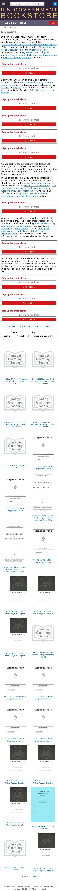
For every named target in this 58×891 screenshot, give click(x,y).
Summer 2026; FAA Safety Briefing (15, 869)
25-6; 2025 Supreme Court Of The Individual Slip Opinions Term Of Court (15, 424)
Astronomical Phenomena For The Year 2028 (43, 827)
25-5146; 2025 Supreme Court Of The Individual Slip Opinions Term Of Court (43, 424)
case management (38, 193)
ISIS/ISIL (5, 87)
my (9, 22)
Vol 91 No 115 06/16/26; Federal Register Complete (43, 782)
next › (38, 326)
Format (15, 332)
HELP (23, 22)
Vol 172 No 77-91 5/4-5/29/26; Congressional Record (15, 698)
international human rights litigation (19, 196)
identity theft (21, 228)
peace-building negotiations (17, 57)
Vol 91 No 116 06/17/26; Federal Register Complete (15, 824)
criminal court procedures (37, 185)
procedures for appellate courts (37, 183)
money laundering (21, 226)
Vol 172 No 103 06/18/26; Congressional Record (43, 561)
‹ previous (25, 326)
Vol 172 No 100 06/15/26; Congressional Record (15, 740)
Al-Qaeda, (17, 87)
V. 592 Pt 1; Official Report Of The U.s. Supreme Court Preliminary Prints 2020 (43, 518)
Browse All (12, 28)
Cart (53, 22)
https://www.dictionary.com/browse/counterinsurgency (29, 44)
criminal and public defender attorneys (22, 232)
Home (3, 28)
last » (48, 326)
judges (15, 233)
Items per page (40, 335)
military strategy (37, 49)
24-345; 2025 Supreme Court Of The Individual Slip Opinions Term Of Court (43, 381)
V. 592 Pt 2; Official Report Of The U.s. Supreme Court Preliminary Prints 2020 (15, 569)
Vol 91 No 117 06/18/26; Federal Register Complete (15, 654)
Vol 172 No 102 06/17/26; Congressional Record (43, 698)
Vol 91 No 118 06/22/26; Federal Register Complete (15, 612)
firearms (38, 223)
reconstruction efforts (21, 55)
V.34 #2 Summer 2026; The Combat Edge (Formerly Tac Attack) (43, 654)
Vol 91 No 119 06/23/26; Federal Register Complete (43, 612)
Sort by (8, 335)
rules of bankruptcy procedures (17, 190)
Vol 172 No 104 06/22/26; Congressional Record (43, 467)
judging (24, 193)
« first (12, 326)
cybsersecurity (30, 52)
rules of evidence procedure (33, 188)
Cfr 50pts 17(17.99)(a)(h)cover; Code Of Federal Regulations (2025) (15, 381)
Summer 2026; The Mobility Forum (15, 466)
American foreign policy (45, 55)
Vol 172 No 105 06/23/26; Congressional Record (15, 509)
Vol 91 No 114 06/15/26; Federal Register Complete (15, 782)
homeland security (34, 82)
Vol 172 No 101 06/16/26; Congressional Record (43, 740)
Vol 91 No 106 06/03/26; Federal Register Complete (43, 869)
